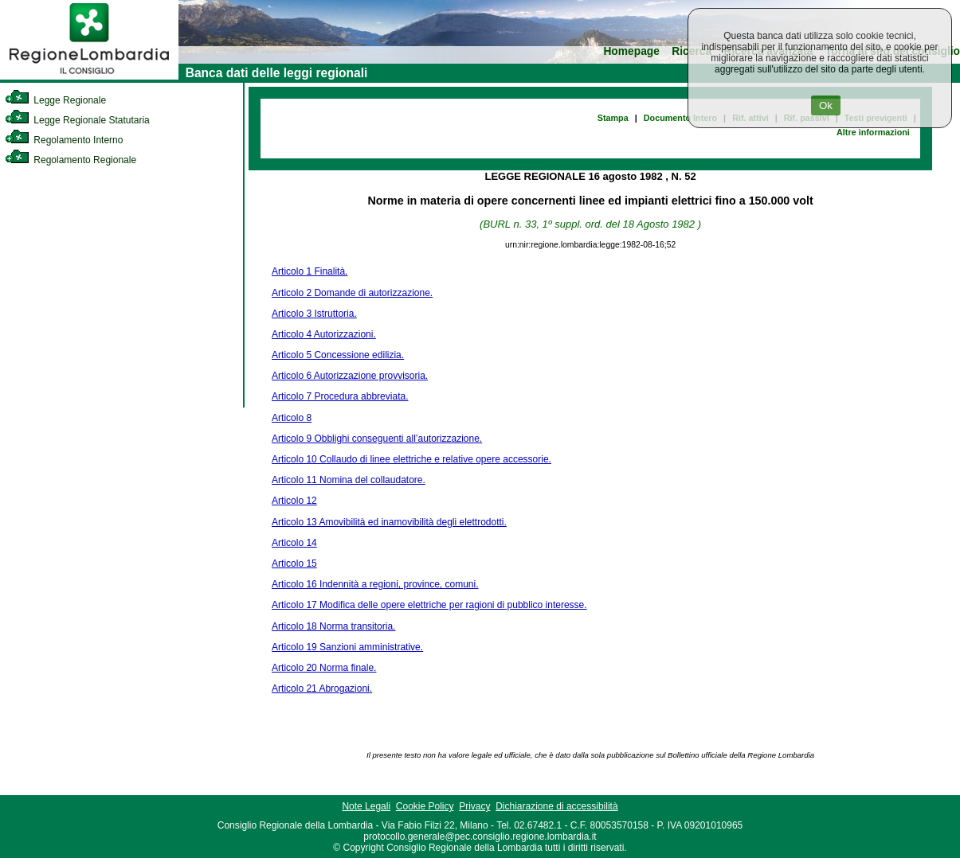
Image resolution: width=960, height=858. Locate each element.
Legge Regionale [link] (55, 100)
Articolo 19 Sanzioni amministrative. (347, 647)
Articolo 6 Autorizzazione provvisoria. (350, 375)
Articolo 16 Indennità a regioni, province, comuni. (375, 584)
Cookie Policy (425, 806)
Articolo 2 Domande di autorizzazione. (352, 292)
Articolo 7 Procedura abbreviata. (340, 396)
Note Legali (366, 806)
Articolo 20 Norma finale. (324, 667)
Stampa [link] (613, 118)
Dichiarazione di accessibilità (556, 806)
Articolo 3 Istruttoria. (314, 313)
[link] (89, 76)
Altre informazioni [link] (873, 132)
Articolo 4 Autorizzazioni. (324, 334)
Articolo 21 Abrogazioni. (322, 688)
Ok (826, 105)
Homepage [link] (631, 51)
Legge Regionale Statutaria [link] (77, 120)
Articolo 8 (292, 417)
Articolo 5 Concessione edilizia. (338, 355)
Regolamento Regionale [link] (70, 160)
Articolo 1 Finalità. (309, 271)
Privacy (474, 806)
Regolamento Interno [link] (64, 140)
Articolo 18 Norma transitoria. (333, 626)
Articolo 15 (294, 563)
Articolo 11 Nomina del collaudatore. (348, 480)
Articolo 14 (294, 542)
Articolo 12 (294, 500)
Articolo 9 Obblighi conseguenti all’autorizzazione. (377, 438)
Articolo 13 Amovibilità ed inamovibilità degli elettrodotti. (389, 522)
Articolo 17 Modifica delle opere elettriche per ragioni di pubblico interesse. (429, 604)
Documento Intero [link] (680, 118)
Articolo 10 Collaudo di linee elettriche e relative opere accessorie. (411, 459)
